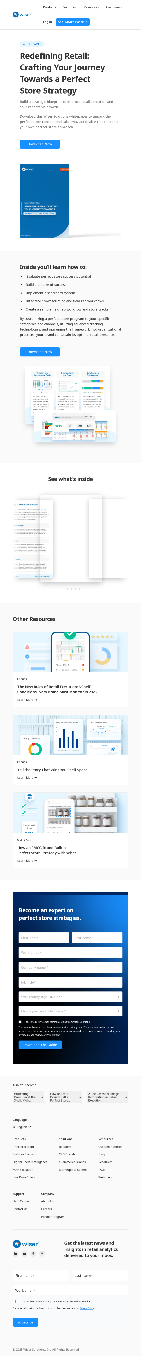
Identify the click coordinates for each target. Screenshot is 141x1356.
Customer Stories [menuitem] (110, 1147)
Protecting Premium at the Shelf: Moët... (25, 1097)
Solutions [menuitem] (65, 1139)
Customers (114, 7)
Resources (91, 7)
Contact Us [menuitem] (20, 1209)
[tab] (63, 589)
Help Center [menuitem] (21, 1201)
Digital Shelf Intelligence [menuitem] (30, 1162)
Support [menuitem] (18, 1194)
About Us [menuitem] (47, 1201)
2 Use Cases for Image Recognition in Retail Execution (103, 1097)
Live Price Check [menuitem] (24, 1177)
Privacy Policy (53, 1034)
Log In (47, 22)
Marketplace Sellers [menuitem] (73, 1170)
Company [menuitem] (47, 1194)
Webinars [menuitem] (105, 1177)
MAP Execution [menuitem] (23, 1170)
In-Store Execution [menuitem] (25, 1154)
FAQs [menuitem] (101, 1170)
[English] (22, 1126)
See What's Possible (72, 22)
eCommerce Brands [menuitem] (72, 1162)
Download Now (40, 144)
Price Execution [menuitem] (23, 1147)
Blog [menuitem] (101, 1154)
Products (49, 7)
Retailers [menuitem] (65, 1147)
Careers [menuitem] (46, 1209)
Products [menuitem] (19, 1139)
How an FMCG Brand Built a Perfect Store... (60, 1097)
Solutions (70, 7)
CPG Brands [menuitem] (67, 1154)
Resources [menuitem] (105, 1139)
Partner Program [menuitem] (52, 1217)
